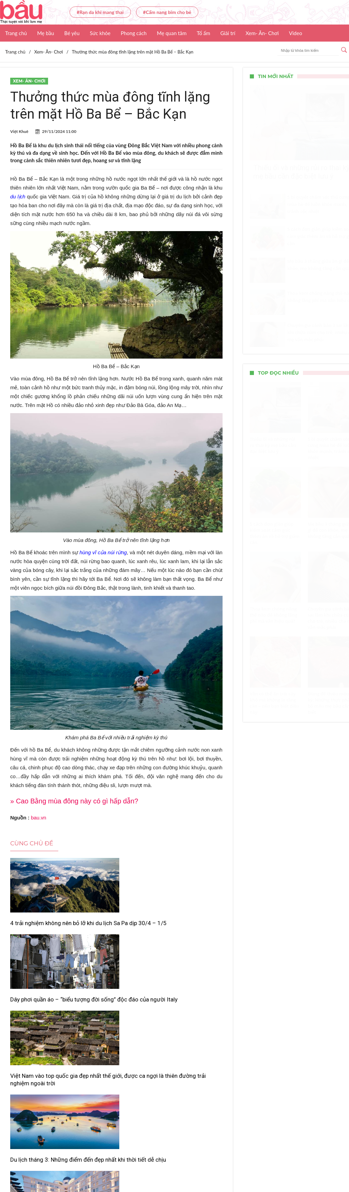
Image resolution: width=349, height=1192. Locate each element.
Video (295, 33)
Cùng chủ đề (31, 843)
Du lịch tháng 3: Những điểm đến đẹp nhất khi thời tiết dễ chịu (39, 1043)
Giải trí (228, 33)
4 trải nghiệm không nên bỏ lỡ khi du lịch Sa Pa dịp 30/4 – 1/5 (42, 930)
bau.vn (38, 817)
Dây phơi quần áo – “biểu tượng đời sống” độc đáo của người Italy (115, 930)
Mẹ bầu (45, 33)
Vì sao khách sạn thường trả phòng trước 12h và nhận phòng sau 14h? (114, 1043)
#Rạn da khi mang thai (100, 12)
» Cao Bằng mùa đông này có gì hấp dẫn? (74, 801)
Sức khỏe (100, 33)
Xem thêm (116, 1074)
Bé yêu (72, 33)
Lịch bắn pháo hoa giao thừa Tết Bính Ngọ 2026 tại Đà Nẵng (186, 1043)
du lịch (17, 196)
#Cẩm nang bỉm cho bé (167, 12)
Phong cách (134, 33)
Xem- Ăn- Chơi (261, 33)
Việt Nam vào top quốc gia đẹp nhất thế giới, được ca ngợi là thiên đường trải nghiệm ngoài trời (187, 938)
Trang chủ (16, 33)
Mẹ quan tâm (171, 33)
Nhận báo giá (261, 1167)
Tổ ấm (203, 33)
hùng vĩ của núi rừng (103, 552)
